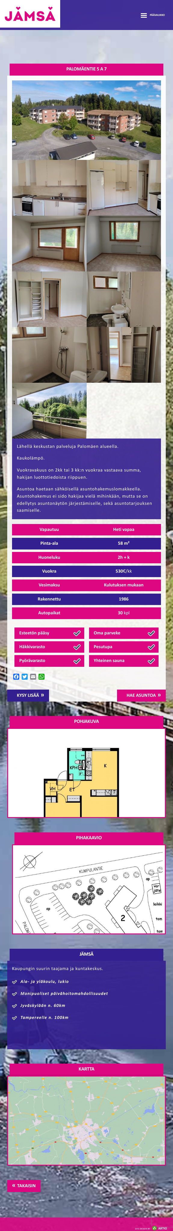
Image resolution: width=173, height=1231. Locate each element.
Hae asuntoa (141, 695)
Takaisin (26, 1186)
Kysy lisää (28, 695)
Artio (151, 1228)
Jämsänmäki (30, 14)
